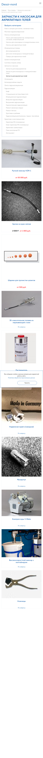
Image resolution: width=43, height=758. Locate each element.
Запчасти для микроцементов (16, 69)
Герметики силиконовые (14, 127)
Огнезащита (9, 79)
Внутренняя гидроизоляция (15, 102)
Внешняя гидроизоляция (14, 100)
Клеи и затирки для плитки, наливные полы (19, 28)
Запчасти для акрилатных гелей (16, 76)
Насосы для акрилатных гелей (16, 45)
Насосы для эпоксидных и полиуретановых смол (22, 42)
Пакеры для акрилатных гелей (16, 56)
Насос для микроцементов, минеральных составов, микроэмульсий (20, 38)
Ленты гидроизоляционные (14, 85)
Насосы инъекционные (12, 35)
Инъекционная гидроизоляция (16, 97)
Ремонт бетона (11, 110)
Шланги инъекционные (12, 60)
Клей (7, 91)
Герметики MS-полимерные (15, 122)
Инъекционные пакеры (12, 48)
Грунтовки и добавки (13, 113)
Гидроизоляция (10, 88)
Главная (3, 10)
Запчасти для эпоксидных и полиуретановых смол (21, 72)
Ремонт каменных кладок (14, 108)
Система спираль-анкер (13, 63)
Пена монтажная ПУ (13, 130)
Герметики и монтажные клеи (14, 119)
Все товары (12, 10)
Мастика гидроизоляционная (14, 32)
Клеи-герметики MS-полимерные (17, 125)
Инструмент (10, 133)
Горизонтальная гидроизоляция (16, 105)
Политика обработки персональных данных (21, 378)
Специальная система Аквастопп (17, 94)
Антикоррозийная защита (13, 82)
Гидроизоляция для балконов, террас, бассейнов (22, 116)
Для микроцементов (13, 51)
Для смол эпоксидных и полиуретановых (20, 54)
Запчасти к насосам (24, 10)
